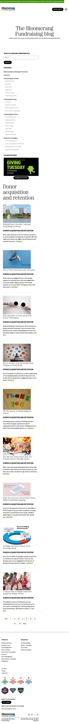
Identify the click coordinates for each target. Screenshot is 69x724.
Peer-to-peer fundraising (12, 111)
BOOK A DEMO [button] (58, 9)
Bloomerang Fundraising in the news (16, 72)
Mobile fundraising (10, 105)
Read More (19, 241)
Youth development (11, 96)
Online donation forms (11, 108)
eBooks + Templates (26, 645)
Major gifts (8, 129)
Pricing (3, 671)
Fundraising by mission (11, 78)
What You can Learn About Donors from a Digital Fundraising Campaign (19, 499)
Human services (10, 93)
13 (30, 619)
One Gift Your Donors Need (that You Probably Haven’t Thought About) (17, 458)
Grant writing (9, 126)
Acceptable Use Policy (8, 719)
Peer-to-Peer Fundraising (8, 652)
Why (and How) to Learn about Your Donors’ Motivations (17, 317)
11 (22, 619)
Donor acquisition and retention (18, 231)
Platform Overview (6, 643)
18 (20, 624)
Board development (11, 141)
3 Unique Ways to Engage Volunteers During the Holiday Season (17, 592)
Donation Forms (5, 645)
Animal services (9, 81)
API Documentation (26, 650)
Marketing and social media (13, 147)
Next (24, 624)
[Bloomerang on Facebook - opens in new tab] (29, 715)
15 (14, 624)
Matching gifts (9, 131)
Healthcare (8, 90)
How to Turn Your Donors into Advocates (19, 270)
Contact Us (4, 673)
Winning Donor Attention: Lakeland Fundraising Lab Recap (17, 225)
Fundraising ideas (10, 120)
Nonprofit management (12, 149)
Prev (6, 619)
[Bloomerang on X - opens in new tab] (35, 715)
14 (34, 619)
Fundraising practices (11, 114)
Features (7, 75)
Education (8, 84)
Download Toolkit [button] (21, 178)
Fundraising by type (10, 99)
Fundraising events (10, 117)
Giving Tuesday (9, 123)
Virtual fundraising (10, 134)
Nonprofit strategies (10, 138)
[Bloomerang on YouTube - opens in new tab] (38, 715)
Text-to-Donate (5, 650)
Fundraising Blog (25, 643)
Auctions (7, 102)
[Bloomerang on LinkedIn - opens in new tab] (32, 715)
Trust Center (24, 647)
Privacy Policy (5, 720)
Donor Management (6, 656)
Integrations (4, 661)
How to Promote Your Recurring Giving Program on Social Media (18, 364)
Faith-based (8, 87)
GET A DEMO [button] (6, 702)
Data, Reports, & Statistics (8, 659)
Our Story (4, 668)
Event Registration (6, 647)
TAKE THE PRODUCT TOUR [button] (8, 709)
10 (18, 619)
